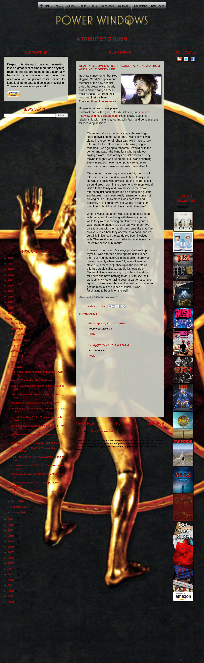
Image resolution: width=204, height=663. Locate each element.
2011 (11, 530)
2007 (11, 552)
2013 (11, 519)
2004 (11, 568)
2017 (11, 302)
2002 (11, 579)
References (157, 6)
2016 (11, 307)
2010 (11, 535)
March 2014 (18, 501)
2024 (11, 263)
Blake (91, 323)
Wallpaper (123, 6)
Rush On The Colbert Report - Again (31, 380)
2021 (11, 280)
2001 (11, 585)
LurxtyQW (94, 345)
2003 (11, 574)
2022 (11, 274)
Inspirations (140, 6)
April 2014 (17, 367)
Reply (91, 333)
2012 (11, 524)
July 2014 (17, 350)
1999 (11, 596)
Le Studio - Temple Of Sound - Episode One (35, 442)
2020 (11, 285)
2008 (11, 546)
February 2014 (19, 506)
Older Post (155, 423)
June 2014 (17, 356)
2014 (11, 318)
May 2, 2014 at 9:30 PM (115, 345)
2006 (11, 557)
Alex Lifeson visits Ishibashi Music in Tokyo (34, 402)
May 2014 (17, 361)
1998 (11, 601)
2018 (11, 296)
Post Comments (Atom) (104, 431)
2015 (11, 313)
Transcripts (107, 6)
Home (121, 423)
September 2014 (21, 339)
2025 (11, 258)
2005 (11, 563)
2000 (11, 590)
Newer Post (85, 423)
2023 (11, 269)
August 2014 (18, 345)
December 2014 (20, 323)
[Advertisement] (34, 183)
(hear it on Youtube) (103, 101)
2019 (11, 291)
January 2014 (19, 512)
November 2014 (20, 328)
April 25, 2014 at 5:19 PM (110, 323)
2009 (11, 541)
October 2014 (19, 334)
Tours (93, 6)
